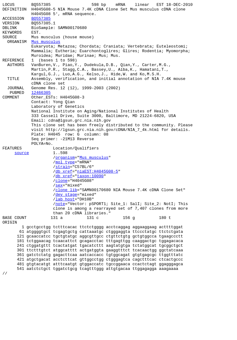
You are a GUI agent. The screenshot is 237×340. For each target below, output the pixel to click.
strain (63, 200)
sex (59, 222)
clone (62, 216)
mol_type (65, 194)
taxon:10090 (90, 211)
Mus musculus (45, 49)
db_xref (64, 205)
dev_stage (66, 233)
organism (65, 188)
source (22, 183)
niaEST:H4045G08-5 (97, 205)
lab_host (65, 238)
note (60, 244)
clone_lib (66, 227)
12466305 (41, 111)
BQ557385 (41, 22)
